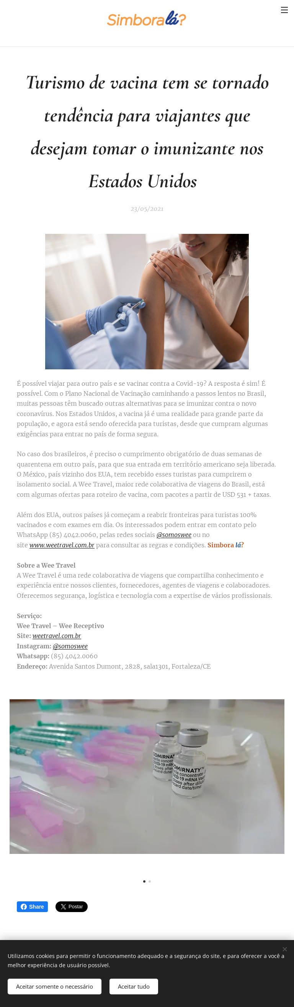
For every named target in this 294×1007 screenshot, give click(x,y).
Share (32, 907)
